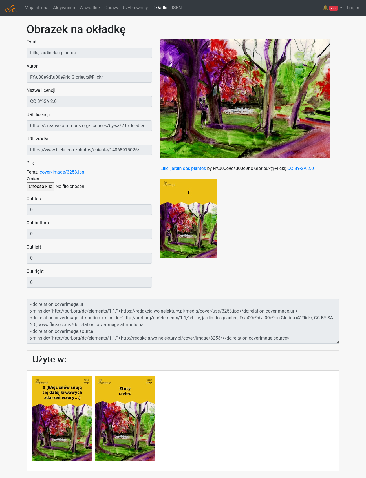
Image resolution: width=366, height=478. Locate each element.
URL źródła (37, 138)
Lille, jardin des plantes (183, 168)
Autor (32, 66)
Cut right (35, 271)
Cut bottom (38, 222)
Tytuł (31, 42)
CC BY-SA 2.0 (300, 168)
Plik (30, 163)
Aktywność (64, 7)
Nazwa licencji (41, 90)
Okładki (159, 7)
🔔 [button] (331, 8)
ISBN (177, 7)
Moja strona (36, 7)
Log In (353, 7)
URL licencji (38, 114)
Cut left (34, 247)
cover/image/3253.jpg (62, 172)
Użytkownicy (135, 7)
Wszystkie (90, 7)
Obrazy (111, 7)
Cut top (34, 198)
